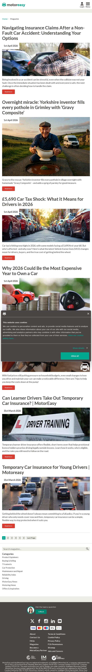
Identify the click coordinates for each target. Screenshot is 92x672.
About (33, 634)
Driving (5, 578)
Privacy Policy (54, 641)
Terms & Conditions (56, 634)
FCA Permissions (55, 644)
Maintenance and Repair (12, 571)
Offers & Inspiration (10, 588)
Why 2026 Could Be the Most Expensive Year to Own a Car (42, 270)
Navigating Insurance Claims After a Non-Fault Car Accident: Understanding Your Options (43, 33)
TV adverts (7, 564)
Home (4, 19)
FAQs (32, 641)
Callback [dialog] (41, 612)
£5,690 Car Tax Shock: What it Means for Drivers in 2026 (42, 201)
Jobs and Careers (55, 651)
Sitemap (51, 647)
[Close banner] (88, 314)
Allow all (75, 356)
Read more (8, 92)
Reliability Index (9, 574)
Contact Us (35, 637)
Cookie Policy (54, 637)
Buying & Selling (9, 560)
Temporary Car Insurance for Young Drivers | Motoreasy (46, 469)
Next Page (23, 538)
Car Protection (8, 567)
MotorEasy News (9, 581)
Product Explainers (10, 557)
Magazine (34, 644)
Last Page (31, 538)
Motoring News (9, 585)
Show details (78, 348)
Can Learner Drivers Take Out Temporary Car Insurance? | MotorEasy (42, 400)
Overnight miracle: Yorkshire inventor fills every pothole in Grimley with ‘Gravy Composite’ (43, 107)
